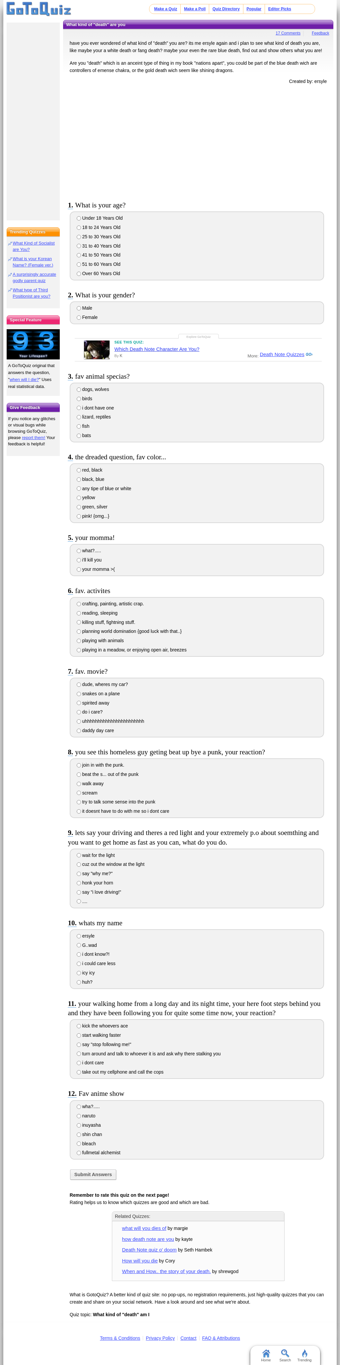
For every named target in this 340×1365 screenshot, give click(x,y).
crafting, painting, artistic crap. (110, 603)
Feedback (320, 33)
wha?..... (88, 1106)
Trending (304, 1355)
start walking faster (99, 1035)
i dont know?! (93, 954)
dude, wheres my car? (102, 684)
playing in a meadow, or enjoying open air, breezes (132, 649)
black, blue (91, 479)
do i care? (90, 712)
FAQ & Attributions (221, 1338)
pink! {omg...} (93, 516)
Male (84, 308)
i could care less (96, 963)
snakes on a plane (98, 693)
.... (82, 901)
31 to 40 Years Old (99, 246)
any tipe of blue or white (104, 488)
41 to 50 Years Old (99, 255)
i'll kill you (89, 560)
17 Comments (288, 33)
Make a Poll (195, 9)
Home (266, 1355)
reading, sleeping (97, 613)
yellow (86, 497)
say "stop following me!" (104, 1044)
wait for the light (96, 855)
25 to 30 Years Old (99, 236)
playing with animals (100, 640)
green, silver (92, 506)
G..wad (87, 945)
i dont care (90, 1062)
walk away (90, 783)
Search (285, 1355)
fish (83, 426)
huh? (85, 982)
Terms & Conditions (120, 1338)
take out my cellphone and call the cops (120, 1072)
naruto (86, 1115)
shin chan (89, 1134)
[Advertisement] (198, 141)
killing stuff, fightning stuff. (106, 622)
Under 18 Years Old (100, 218)
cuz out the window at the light (110, 864)
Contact (188, 1338)
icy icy (86, 972)
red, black (90, 470)
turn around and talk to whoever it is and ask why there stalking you (149, 1053)
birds (84, 398)
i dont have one (95, 408)
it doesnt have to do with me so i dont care (123, 811)
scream (87, 793)
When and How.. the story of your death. (166, 1271)
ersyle (86, 936)
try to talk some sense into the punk (116, 801)
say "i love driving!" (99, 892)
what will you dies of (144, 1228)
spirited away (93, 703)
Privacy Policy (160, 1338)
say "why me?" (95, 873)
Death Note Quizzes (281, 354)
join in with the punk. (101, 765)
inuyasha (89, 1125)
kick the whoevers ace (102, 1025)
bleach (86, 1143)
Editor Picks (279, 9)
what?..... (89, 550)
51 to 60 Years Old (99, 264)
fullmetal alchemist (99, 1152)
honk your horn (95, 882)
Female (87, 317)
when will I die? (24, 379)
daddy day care (95, 730)
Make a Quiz (165, 9)
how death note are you (148, 1239)
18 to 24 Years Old (99, 227)
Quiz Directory (226, 9)
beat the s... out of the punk (108, 774)
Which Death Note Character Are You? (157, 349)
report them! (33, 437)
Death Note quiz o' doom (149, 1249)
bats (84, 435)
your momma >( (96, 569)
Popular (254, 9)
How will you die (140, 1260)
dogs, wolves (93, 389)
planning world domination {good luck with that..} (129, 631)
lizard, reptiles (94, 416)
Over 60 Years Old (98, 273)
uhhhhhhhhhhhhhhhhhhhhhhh (110, 721)
